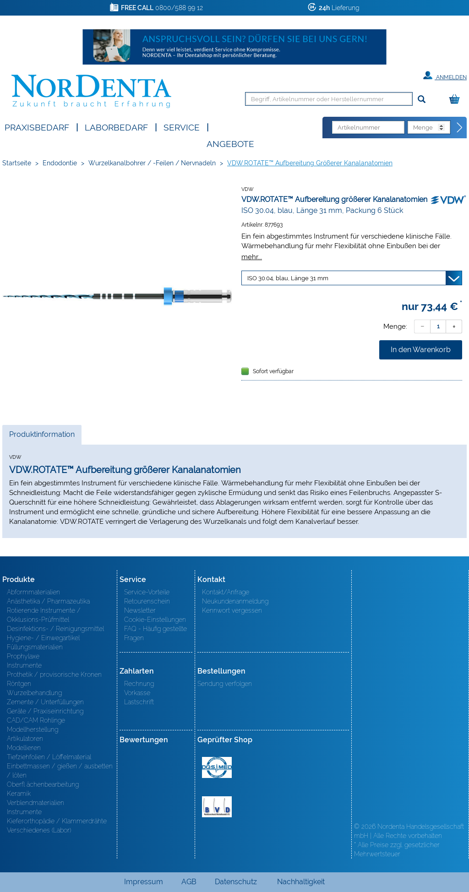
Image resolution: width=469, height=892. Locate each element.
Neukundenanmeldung (235, 601)
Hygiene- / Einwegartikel (43, 638)
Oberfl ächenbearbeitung (43, 784)
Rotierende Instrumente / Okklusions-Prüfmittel (44, 615)
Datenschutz (236, 881)
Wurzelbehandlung (34, 692)
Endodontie (60, 163)
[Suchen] (421, 99)
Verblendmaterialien (35, 802)
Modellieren (24, 747)
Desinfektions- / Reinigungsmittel (55, 628)
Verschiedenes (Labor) (39, 830)
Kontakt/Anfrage (225, 592)
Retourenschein (147, 601)
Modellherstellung (32, 729)
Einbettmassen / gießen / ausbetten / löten (60, 770)
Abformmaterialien (33, 592)
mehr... (251, 257)
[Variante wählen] (351, 278)
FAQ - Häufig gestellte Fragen (155, 633)
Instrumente (24, 665)
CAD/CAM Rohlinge (36, 720)
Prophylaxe (23, 656)
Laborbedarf (116, 126)
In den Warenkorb (421, 349)
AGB (188, 881)
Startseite (16, 163)
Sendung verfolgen (224, 683)
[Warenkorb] (456, 99)
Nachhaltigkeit (301, 881)
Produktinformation (42, 437)
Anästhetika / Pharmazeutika (48, 601)
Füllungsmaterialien (35, 647)
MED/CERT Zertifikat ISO (217, 767)
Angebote (230, 143)
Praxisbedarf (37, 126)
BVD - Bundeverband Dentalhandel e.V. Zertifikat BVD (217, 806)
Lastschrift (139, 702)
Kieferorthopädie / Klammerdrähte (57, 821)
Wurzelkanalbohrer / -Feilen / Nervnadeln (152, 163)
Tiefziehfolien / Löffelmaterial (49, 757)
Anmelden (445, 76)
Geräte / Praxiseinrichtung (45, 711)
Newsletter (140, 610)
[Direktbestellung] (460, 127)
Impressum (143, 881)
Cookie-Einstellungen (155, 619)
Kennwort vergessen (232, 610)
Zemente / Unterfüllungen (45, 702)
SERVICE (182, 126)
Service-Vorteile (146, 592)
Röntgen (19, 683)
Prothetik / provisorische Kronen (54, 674)
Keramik (19, 793)
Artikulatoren (25, 738)
